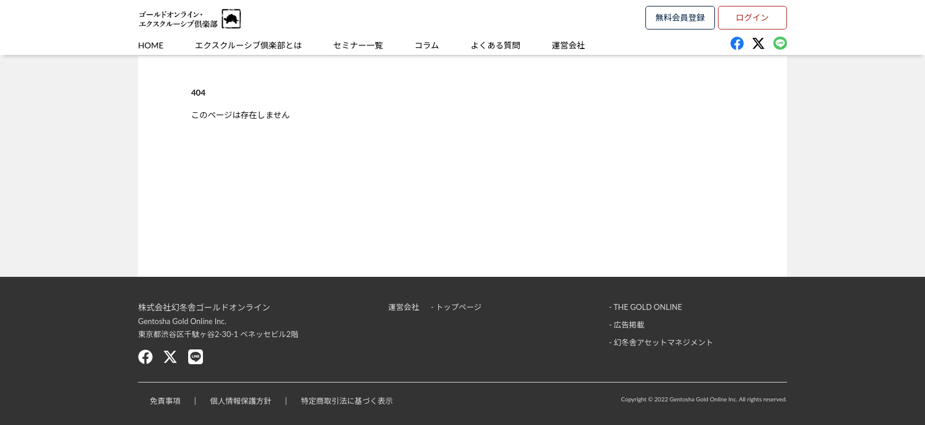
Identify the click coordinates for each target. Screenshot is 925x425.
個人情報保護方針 (240, 401)
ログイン (752, 17)
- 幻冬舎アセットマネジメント (661, 342)
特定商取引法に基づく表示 (347, 401)
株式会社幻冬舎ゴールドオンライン (204, 307)
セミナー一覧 (358, 45)
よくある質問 (495, 45)
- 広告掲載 (626, 324)
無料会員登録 (680, 17)
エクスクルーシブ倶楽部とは (248, 45)
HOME (150, 45)
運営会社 (568, 45)
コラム (427, 45)
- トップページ (456, 307)
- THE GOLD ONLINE (645, 307)
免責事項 (165, 401)
